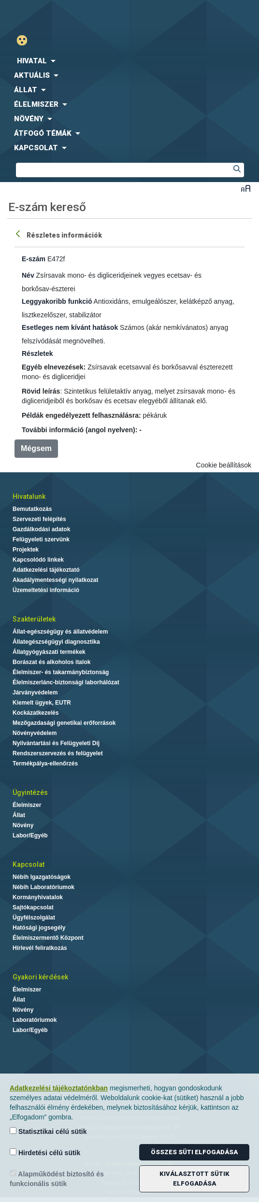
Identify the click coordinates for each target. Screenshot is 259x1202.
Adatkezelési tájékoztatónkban (59, 1088)
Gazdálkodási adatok (41, 529)
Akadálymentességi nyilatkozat (55, 580)
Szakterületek (34, 619)
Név (28, 275)
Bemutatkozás (32, 509)
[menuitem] (129, 61)
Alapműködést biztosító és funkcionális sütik (57, 1179)
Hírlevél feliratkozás (40, 948)
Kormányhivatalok (38, 897)
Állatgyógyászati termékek (49, 652)
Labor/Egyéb (30, 835)
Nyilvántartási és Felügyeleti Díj (56, 743)
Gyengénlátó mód (26, 40)
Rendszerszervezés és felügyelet (58, 753)
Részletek (37, 353)
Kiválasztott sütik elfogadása (194, 1178)
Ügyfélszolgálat (34, 917)
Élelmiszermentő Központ (48, 937)
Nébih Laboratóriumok (43, 887)
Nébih (64, 15)
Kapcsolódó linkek (38, 559)
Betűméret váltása (246, 188)
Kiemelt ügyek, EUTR (42, 702)
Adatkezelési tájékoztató (46, 569)
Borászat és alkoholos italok (51, 662)
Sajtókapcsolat (33, 907)
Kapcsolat (28, 864)
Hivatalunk (29, 496)
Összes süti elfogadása (194, 1152)
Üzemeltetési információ (46, 590)
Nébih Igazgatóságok (42, 877)
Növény (23, 825)
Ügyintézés (30, 792)
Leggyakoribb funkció (57, 301)
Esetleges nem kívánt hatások (70, 327)
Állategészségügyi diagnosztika (56, 641)
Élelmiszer (27, 805)
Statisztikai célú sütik (48, 1131)
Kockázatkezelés (35, 712)
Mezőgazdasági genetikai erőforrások (64, 723)
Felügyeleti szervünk (41, 539)
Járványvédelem (35, 692)
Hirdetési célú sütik (45, 1152)
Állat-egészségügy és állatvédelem (60, 631)
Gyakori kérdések (40, 977)
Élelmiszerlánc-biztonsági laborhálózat (66, 682)
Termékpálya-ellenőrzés (45, 763)
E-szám (33, 259)
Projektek (26, 549)
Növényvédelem (35, 733)
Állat (19, 815)
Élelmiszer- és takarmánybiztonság (61, 672)
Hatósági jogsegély (39, 927)
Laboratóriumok (35, 1020)
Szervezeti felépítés (39, 519)
